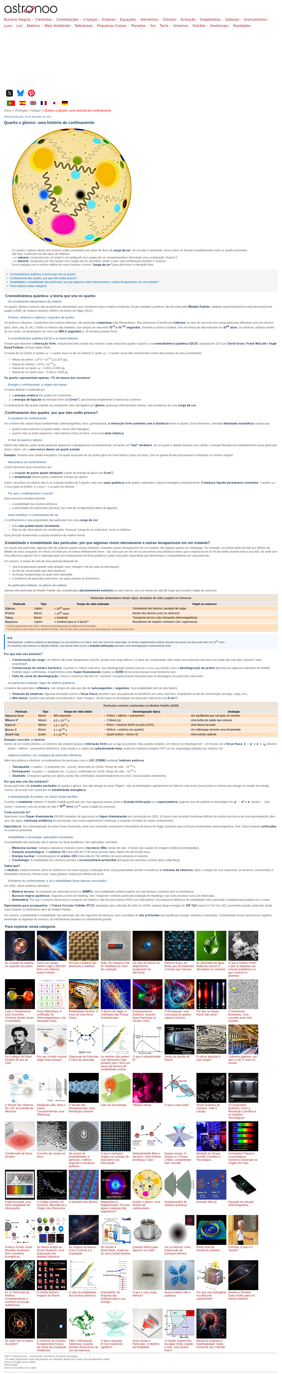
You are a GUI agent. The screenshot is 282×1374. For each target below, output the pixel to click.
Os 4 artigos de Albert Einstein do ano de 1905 (20, 1058)
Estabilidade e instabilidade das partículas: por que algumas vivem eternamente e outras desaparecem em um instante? (84, 282)
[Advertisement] (141, 58)
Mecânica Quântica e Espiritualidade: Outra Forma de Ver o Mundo (211, 1342)
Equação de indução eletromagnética (243, 1202)
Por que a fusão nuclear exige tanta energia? (52, 1056)
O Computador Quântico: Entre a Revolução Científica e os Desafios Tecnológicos (243, 1109)
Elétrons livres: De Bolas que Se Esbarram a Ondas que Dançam (179, 964)
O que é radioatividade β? (148, 1056)
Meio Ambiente (57, 25)
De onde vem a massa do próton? (20, 1341)
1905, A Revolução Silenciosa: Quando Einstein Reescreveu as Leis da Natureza (84, 1344)
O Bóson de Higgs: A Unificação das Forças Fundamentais (116, 1013)
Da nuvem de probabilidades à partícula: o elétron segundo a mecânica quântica (84, 1158)
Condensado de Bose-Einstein (20, 1153)
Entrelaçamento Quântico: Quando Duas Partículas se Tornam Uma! (148, 1014)
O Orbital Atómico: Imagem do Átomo (52, 1292)
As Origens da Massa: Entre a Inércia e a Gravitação (84, 1248)
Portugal (21, 110)
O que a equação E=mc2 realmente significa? (116, 1342)
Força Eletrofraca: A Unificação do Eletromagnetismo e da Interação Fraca (52, 1014)
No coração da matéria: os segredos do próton (20, 963)
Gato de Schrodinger (116, 1103)
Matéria (33, 25)
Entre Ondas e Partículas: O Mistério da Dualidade (148, 1342)
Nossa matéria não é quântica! (179, 1292)
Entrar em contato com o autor (20, 1367)
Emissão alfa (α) (211, 1200)
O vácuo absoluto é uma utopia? (211, 1056)
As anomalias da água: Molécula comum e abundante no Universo (211, 964)
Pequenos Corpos (112, 25)
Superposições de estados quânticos (179, 1202)
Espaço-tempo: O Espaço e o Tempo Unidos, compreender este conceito (179, 1157)
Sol (152, 25)
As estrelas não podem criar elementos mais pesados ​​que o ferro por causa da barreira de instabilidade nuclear (116, 1061)
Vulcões (198, 25)
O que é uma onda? (179, 1103)
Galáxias (232, 19)
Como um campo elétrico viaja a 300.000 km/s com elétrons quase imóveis (52, 966)
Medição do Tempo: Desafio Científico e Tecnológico (211, 1155)
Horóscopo (219, 25)
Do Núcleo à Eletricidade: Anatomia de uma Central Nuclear (116, 1248)
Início (8, 110)
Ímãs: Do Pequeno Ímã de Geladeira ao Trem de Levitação (116, 964)
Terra (164, 25)
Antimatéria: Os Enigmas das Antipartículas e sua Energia (116, 1295)
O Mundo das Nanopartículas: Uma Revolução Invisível (84, 1106)
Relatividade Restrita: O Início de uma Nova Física (84, 1013)
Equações (128, 19)
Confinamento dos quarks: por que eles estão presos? (43, 278)
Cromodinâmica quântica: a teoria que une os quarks (42, 274)
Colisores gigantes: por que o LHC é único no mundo (243, 1058)
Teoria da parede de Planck (179, 1056)
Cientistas (43, 19)
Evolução (187, 19)
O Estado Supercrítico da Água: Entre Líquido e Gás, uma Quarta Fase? (179, 1344)
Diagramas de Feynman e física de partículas (84, 1056)
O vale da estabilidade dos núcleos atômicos (84, 1292)
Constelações (67, 19)
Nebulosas (83, 25)
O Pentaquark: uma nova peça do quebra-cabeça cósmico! (179, 1013)
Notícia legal (10, 1364)
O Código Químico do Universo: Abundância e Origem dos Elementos (52, 1203)
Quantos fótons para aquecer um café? (148, 1247)
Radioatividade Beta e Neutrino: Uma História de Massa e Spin (148, 1155)
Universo (180, 25)
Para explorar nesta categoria (28, 286)
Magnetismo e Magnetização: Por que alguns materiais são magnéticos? (116, 1205)
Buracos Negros (17, 19)
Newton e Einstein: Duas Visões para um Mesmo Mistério (243, 1294)
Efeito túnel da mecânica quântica (211, 1247)
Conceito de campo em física (52, 1153)
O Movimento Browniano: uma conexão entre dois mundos (243, 1014)
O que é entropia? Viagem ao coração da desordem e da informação (116, 1157)
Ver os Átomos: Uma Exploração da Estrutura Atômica (179, 1248)
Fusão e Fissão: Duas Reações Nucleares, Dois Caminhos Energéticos (20, 1250)
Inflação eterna (148, 1103)
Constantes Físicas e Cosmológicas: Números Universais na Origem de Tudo (243, 1157)
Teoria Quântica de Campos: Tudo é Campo (211, 1106)
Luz (19, 25)
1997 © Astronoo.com (15, 1356)
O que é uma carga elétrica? (148, 1292)
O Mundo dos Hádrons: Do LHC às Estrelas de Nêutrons (20, 1106)
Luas (8, 25)
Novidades (242, 25)
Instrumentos (255, 19)
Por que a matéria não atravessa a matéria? (84, 963)
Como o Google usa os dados (20, 1362)
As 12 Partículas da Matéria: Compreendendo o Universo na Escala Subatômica (20, 1297)
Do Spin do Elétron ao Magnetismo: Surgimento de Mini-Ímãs (148, 966)
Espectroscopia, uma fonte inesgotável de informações (20, 1203)
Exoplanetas (210, 19)
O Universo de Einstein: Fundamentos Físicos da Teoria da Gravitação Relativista (52, 1344)
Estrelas (169, 19)
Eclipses (108, 19)
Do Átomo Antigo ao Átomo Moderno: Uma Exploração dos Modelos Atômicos (52, 1250)
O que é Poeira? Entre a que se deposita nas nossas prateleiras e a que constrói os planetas (243, 967)
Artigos (36, 110)
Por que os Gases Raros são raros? (211, 1011)
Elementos (149, 19)
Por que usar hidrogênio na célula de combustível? (211, 1294)
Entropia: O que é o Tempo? (243, 1247)
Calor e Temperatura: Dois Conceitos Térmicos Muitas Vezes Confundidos (20, 1014)
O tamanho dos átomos (84, 1200)
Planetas (138, 25)
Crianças (90, 19)
